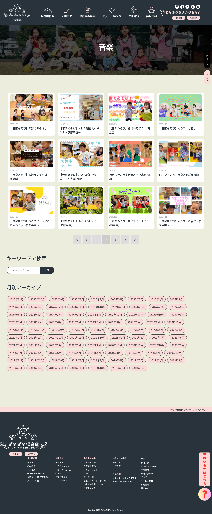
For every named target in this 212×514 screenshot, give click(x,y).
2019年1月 (35, 368)
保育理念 (31, 462)
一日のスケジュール (64, 466)
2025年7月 (97, 299)
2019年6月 (117, 360)
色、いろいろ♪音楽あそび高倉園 (179, 175)
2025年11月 (16, 299)
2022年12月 (174, 322)
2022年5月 (137, 330)
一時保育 (117, 466)
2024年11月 (77, 307)
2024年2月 (74, 314)
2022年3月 (176, 330)
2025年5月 (137, 299)
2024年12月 (56, 307)
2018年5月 (138, 368)
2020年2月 (134, 353)
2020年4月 (94, 353)
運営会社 (145, 488)
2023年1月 (153, 322)
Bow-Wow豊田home (122, 481)
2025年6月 (117, 299)
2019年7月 (97, 360)
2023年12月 (115, 314)
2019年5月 (137, 360)
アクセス (31, 469)
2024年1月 (94, 314)
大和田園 (193, 17)
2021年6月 (177, 337)
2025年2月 (15, 307)
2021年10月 (98, 337)
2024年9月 (118, 307)
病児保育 (117, 462)
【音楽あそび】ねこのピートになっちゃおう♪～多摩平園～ (31, 223)
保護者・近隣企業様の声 (38, 476)
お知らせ (145, 462)
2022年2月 (15, 337)
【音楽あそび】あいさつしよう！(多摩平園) (79, 223)
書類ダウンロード (149, 466)
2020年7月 (35, 353)
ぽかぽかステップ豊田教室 (124, 477)
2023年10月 (157, 314)
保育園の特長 (90, 462)
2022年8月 (77, 330)
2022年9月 (58, 330)
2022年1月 (35, 337)
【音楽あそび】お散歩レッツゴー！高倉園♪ (31, 177)
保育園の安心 (90, 466)
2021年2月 (74, 345)
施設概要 (31, 466)
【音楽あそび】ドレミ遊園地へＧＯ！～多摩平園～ (79, 130)
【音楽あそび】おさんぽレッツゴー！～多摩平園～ (78, 177)
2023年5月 (74, 322)
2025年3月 (176, 299)
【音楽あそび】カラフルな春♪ (177, 128)
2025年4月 (156, 299)
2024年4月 (35, 314)
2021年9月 (118, 337)
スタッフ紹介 (33, 480)
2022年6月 (117, 330)
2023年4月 (94, 322)
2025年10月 (37, 299)
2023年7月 (35, 322)
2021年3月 (55, 345)
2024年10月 (98, 307)
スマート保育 (61, 480)
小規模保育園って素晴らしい (96, 484)
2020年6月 (55, 353)
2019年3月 (176, 360)
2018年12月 (56, 368)
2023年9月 (177, 314)
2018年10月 (98, 368)
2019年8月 (77, 360)
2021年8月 (138, 337)
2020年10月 (157, 345)
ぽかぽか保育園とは (36, 473)
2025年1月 (35, 307)
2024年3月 (55, 314)
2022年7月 (97, 330)
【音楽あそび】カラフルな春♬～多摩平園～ (180, 223)
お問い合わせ (147, 473)
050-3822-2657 (180, 12)
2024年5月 (15, 314)
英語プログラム (91, 473)
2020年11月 (136, 345)
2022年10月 (37, 330)
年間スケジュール (63, 469)
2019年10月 (37, 360)
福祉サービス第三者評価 (95, 480)
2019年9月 (58, 360)
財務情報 (145, 484)
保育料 (58, 473)
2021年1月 (94, 345)
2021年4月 (35, 345)
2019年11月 (16, 360)
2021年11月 (77, 337)
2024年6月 (177, 307)
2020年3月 (114, 353)
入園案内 (59, 462)
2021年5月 (15, 345)
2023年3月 (114, 322)
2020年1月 (153, 353)
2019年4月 (156, 360)
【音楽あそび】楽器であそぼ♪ (28, 128)
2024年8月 (138, 307)
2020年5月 (74, 353)
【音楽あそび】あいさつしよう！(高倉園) (129, 223)
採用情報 (151, 12)
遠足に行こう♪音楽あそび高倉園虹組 (130, 177)
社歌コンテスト (91, 487)
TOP (143, 459)
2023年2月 (134, 322)
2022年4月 (156, 330)
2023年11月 (136, 314)
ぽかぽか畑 (89, 476)
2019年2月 (15, 368)
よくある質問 (147, 480)
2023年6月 (55, 322)
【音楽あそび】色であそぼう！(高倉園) (129, 130)
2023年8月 (15, 322)
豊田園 (179, 17)
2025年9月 (58, 299)
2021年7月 (158, 337)
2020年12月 (115, 345)
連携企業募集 (61, 476)
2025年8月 (77, 299)
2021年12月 (56, 337)
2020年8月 (15, 353)
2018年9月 (118, 368)
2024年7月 (158, 307)
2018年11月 (77, 368)
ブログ (144, 477)
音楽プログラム (91, 469)
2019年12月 (174, 353)
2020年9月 (177, 345)
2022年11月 (16, 330)
